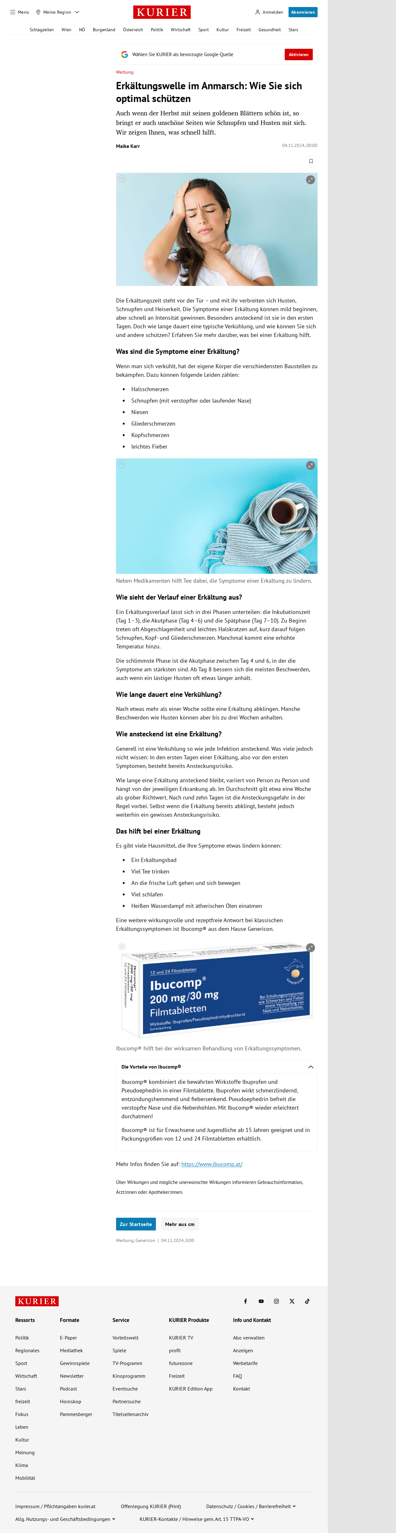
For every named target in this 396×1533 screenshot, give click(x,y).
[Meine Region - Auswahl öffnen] (77, 12)
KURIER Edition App (191, 1388)
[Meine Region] (53, 12)
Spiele (119, 1350)
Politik (157, 30)
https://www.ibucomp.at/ (211, 1164)
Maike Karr (128, 146)
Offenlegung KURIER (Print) (151, 1506)
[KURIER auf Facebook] (245, 1301)
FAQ (237, 1376)
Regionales (27, 1350)
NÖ (82, 30)
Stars (293, 30)
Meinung (25, 1452)
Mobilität (25, 1478)
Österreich (133, 30)
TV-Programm (127, 1363)
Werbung (125, 72)
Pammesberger (76, 1414)
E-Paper (68, 1337)
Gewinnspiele (75, 1363)
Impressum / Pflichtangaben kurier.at (55, 1506)
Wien (66, 30)
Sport (203, 30)
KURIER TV (181, 1337)
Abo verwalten (249, 1337)
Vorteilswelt (125, 1337)
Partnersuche (127, 1401)
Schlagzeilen (42, 30)
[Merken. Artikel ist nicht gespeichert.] (311, 161)
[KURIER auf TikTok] (307, 1301)
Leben (21, 1427)
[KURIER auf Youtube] (261, 1301)
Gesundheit (270, 30)
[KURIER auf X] (292, 1301)
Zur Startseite (136, 1224)
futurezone (181, 1363)
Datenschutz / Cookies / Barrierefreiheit (248, 1506)
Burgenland (104, 30)
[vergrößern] (310, 179)
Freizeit (244, 30)
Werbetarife (245, 1363)
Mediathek (71, 1350)
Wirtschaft (181, 30)
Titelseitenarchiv (131, 1414)
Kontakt (241, 1388)
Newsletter (72, 1376)
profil (175, 1350)
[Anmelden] (269, 12)
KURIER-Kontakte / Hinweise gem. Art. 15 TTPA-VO (194, 1519)
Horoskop (70, 1401)
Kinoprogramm (129, 1376)
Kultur (222, 30)
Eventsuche (125, 1388)
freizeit (22, 1401)
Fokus (21, 1414)
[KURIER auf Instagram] (276, 1301)
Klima (21, 1465)
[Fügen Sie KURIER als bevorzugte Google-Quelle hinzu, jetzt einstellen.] (217, 54)
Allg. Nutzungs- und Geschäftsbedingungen (62, 1519)
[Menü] (19, 12)
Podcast (68, 1388)
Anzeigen (243, 1350)
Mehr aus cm (180, 1224)
